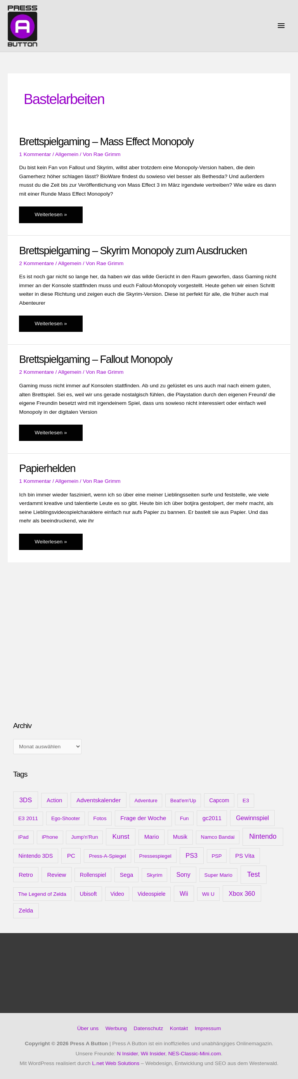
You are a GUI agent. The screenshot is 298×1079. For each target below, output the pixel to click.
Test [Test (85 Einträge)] (253, 874)
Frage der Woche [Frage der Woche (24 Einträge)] (143, 818)
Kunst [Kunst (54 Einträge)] (121, 836)
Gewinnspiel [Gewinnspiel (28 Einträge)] (252, 818)
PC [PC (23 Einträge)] (71, 855)
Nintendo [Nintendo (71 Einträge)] (263, 836)
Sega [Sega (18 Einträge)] (126, 875)
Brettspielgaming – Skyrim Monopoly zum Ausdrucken (133, 251)
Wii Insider (153, 1053)
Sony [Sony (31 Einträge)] (183, 874)
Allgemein (66, 154)
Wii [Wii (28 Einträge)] (184, 893)
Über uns (88, 1028)
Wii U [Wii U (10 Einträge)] (208, 894)
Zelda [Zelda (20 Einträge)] (26, 910)
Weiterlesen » (54, 216)
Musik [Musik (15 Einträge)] (180, 837)
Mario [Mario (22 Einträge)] (151, 836)
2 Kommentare (36, 263)
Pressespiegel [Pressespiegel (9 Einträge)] (155, 856)
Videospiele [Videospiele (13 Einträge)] (151, 894)
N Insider (127, 1053)
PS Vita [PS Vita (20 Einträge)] (244, 856)
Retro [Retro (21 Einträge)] (26, 874)
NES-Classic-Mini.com (194, 1053)
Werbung (116, 1028)
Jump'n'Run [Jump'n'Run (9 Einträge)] (84, 837)
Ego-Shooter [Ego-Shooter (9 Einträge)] (65, 818)
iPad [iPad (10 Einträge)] (23, 837)
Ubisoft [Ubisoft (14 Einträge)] (88, 894)
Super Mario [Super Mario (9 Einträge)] (218, 875)
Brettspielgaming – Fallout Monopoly (95, 359)
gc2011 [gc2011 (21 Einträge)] (212, 818)
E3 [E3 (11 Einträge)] (246, 800)
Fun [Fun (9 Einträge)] (184, 818)
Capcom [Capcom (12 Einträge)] (219, 800)
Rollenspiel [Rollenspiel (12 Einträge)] (93, 875)
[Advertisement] (71, 653)
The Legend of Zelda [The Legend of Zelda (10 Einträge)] (42, 894)
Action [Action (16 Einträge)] (54, 800)
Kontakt (179, 1028)
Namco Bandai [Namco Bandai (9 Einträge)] (218, 837)
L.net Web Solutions (115, 1063)
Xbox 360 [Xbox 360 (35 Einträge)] (242, 893)
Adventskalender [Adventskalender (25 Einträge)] (98, 800)
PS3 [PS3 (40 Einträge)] (191, 855)
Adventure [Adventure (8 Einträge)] (145, 800)
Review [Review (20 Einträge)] (56, 875)
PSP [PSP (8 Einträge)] (216, 856)
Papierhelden (47, 468)
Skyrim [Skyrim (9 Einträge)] (154, 875)
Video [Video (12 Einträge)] (117, 894)
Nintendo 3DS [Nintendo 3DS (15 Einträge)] (36, 856)
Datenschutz (148, 1028)
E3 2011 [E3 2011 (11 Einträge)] (28, 818)
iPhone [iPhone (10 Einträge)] (50, 837)
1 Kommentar (35, 154)
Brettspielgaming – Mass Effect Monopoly (106, 141)
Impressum (208, 1028)
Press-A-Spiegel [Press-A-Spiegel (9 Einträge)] (107, 856)
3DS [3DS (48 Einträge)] (25, 800)
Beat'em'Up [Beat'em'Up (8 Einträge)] (183, 800)
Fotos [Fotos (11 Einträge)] (99, 818)
